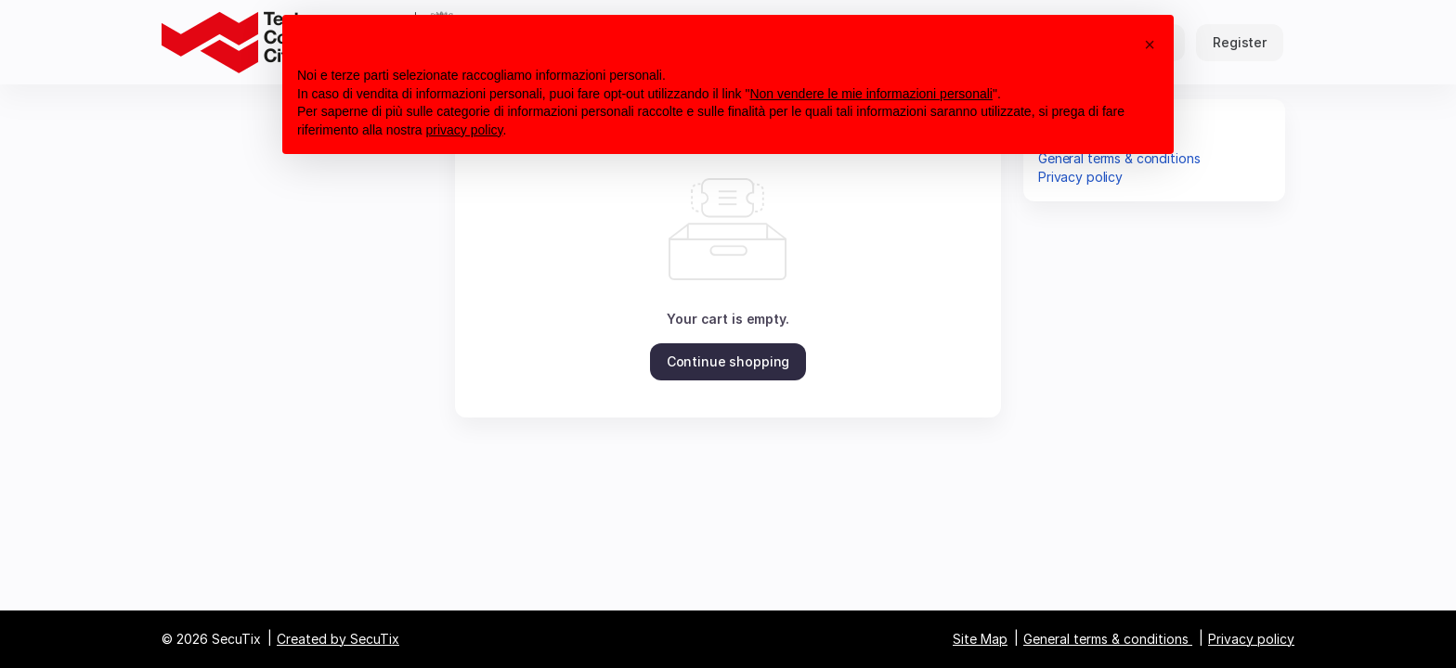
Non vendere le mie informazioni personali (870, 93)
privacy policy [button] (464, 129)
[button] (728, 361)
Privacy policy (1080, 177)
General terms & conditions (1106, 639)
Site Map (980, 639)
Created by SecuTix (338, 639)
